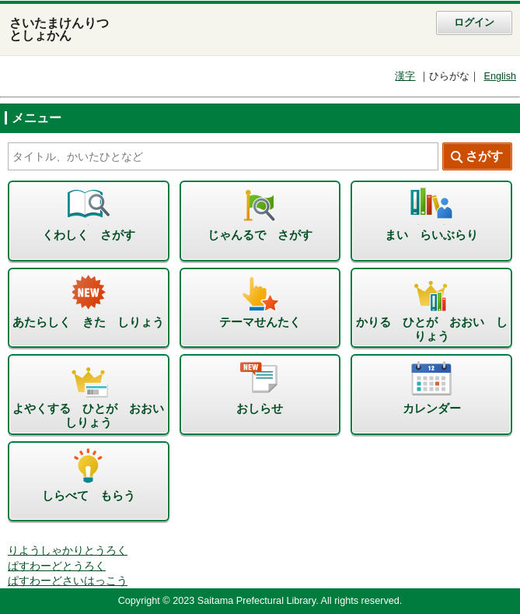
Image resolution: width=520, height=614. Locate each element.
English (499, 76)
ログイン (474, 22)
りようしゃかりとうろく (67, 550)
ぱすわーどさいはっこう (67, 581)
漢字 (405, 76)
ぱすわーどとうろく (57, 566)
